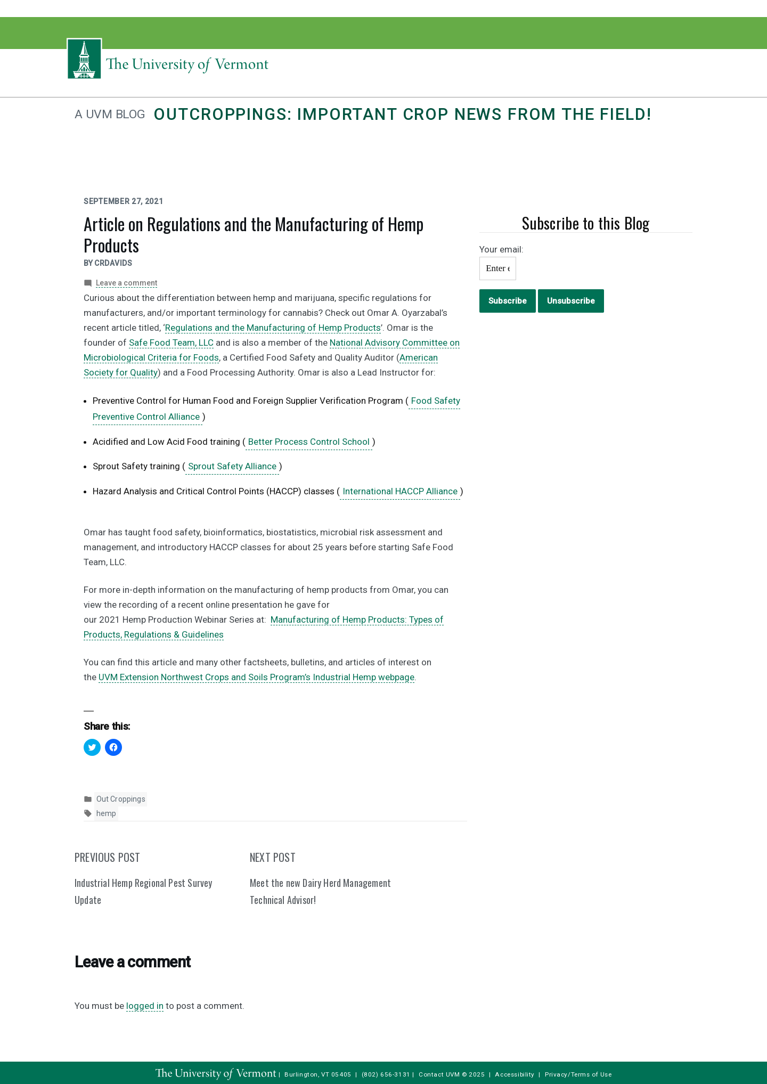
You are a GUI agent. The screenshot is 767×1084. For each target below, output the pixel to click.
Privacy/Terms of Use (578, 1074)
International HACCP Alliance (400, 491)
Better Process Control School (309, 441)
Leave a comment (126, 283)
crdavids (113, 263)
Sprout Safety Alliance (232, 466)
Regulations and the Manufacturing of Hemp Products (273, 327)
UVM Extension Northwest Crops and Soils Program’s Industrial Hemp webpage (256, 677)
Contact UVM (439, 1074)
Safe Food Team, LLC (171, 342)
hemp (106, 813)
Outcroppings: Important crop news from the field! (402, 114)
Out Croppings (120, 799)
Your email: (501, 249)
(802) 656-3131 (386, 1074)
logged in (145, 1005)
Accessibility (515, 1074)
